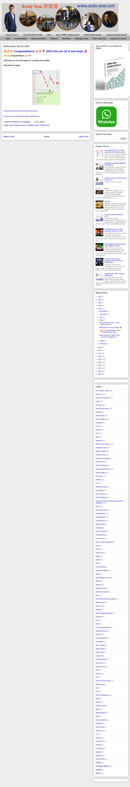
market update (100, 472)
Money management (102, 695)
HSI (97, 677)
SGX (97, 437)
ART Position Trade (102, 391)
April (101, 320)
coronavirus (99, 741)
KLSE (97, 426)
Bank (97, 624)
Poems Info (99, 462)
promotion (99, 617)
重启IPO (98, 773)
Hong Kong (99, 553)
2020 (100, 309)
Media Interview (101, 487)
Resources (99, 476)
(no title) (107, 201)
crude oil (98, 656)
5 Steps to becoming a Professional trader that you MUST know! (114, 260)
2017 (100, 353)
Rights (98, 556)
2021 (100, 305)
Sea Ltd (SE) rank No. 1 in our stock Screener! (109, 323)
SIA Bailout (99, 641)
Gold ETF (99, 634)
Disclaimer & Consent (118, 38)
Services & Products (38, 38)
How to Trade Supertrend (104, 542)
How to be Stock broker (103, 681)
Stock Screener (101, 531)
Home (46, 136)
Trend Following (101, 497)
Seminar (98, 394)
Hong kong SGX (101, 638)
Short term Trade (101, 510)
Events (98, 549)
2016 (100, 356)
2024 (100, 303)
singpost (98, 752)
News (97, 545)
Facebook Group (101, 631)
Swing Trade (100, 649)
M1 (97, 688)
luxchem (98, 745)
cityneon (98, 738)
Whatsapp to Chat (81, 38)
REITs (98, 506)
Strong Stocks (100, 535)
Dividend (98, 423)
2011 (100, 371)
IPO (97, 563)
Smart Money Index (102, 408)
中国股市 (99, 762)
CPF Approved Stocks (103, 627)
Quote (98, 709)
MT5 (97, 691)
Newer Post (8, 136)
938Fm (98, 581)
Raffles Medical (101, 713)
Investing (99, 528)
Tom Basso (99, 730)
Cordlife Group (100, 666)
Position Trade (100, 705)
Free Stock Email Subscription (106, 599)
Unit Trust (99, 606)
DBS (97, 670)
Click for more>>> (12, 35)
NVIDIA (98, 702)
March (102, 341)
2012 (100, 368)
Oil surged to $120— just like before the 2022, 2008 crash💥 (115, 151)
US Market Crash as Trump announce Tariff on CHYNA (114, 230)
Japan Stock (100, 684)
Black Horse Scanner (103, 444)
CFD (97, 433)
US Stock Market (21, 38)
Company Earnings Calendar (116, 35)
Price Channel (100, 567)
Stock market (100, 645)
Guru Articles (100, 538)
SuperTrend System (102, 398)
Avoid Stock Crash (102, 592)
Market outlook (101, 451)
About (49, 35)
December (103, 311)
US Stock (99, 405)
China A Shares (101, 419)
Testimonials (45, 125)
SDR (97, 716)
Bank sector (100, 663)
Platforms (54, 38)
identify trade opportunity (104, 613)
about (97, 574)
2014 (100, 362)
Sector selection (101, 720)
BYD (97, 620)
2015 (100, 359)
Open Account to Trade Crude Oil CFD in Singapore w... (109, 336)
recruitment (99, 748)
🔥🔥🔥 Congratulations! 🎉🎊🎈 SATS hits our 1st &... (109, 331)
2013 (100, 365)
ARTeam (98, 585)
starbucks (99, 755)
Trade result (100, 652)
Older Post (84, 136)
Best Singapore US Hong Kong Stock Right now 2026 (115, 245)
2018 (100, 350)
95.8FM (98, 560)
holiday (98, 609)
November (103, 314)
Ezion (97, 595)
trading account (101, 588)
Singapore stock (33, 125)
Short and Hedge (101, 465)
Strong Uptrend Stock (103, 469)
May (101, 317)
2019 (100, 347)
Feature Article (100, 455)
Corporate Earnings (102, 458)
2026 (100, 297)
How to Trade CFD (99, 38)
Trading (98, 430)
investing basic (101, 513)
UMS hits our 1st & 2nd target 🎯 (110, 327)
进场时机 (99, 770)
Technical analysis (102, 570)
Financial (99, 673)
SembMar (99, 723)
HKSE (8, 38)
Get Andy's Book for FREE (32, 35)
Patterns (98, 480)
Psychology (99, 490)
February (103, 344)
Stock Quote (100, 727)
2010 (100, 374)
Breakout (99, 440)
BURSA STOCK (101, 659)
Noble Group (100, 602)
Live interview (100, 521)
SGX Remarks (100, 494)
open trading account (18, 125)
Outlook (98, 412)
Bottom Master (100, 517)
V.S (97, 734)
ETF (97, 483)
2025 (100, 300)
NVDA (98, 698)
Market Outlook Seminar (92, 35)
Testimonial (66, 38)
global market (100, 524)
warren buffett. (100, 759)
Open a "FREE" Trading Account (67, 35)
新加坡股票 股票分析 (103, 766)
